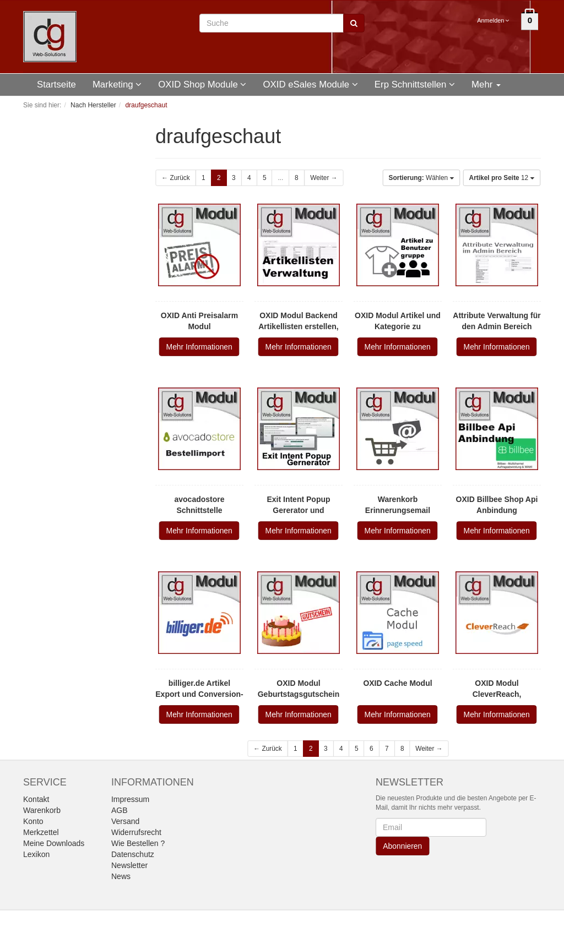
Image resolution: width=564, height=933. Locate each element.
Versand (125, 821)
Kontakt (36, 799)
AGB (119, 810)
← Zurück (175, 178)
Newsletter (129, 865)
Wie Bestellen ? (138, 843)
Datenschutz (132, 854)
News (121, 876)
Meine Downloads (53, 843)
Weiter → (323, 178)
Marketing (117, 84)
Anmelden (494, 20)
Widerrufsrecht (136, 832)
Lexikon (36, 854)
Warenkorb (42, 810)
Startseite (56, 84)
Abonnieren (402, 846)
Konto (33, 821)
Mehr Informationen (199, 346)
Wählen (421, 178)
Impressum (130, 799)
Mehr (486, 84)
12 (502, 178)
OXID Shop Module (202, 84)
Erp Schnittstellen (415, 84)
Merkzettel (41, 832)
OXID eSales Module (310, 84)
